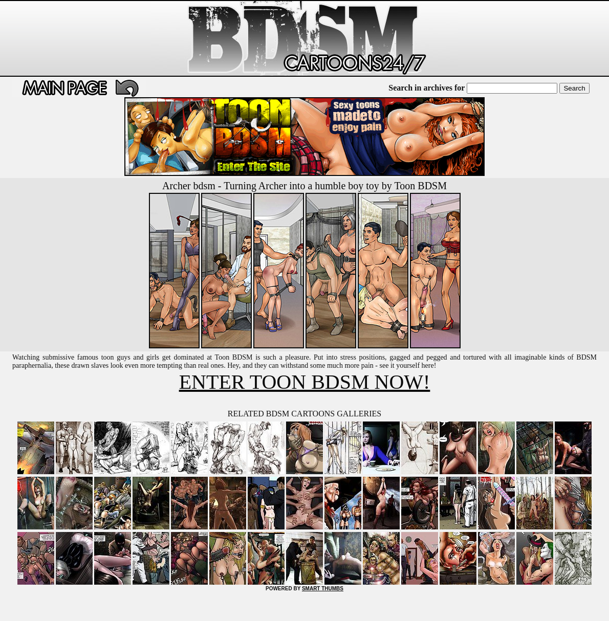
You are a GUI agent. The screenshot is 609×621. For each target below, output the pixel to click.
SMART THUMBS (322, 588)
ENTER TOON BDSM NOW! (304, 381)
